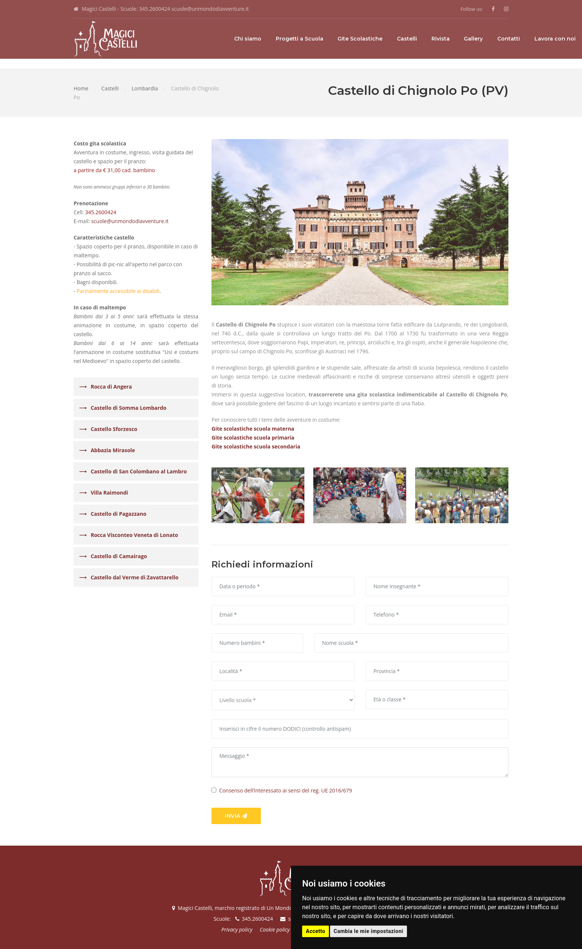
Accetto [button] (315, 931)
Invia (236, 816)
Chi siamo (179, 38)
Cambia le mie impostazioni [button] (368, 931)
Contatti (440, 38)
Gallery (405, 38)
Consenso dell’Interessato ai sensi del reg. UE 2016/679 (285, 790)
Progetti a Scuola (231, 38)
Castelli (339, 38)
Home (81, 88)
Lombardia (145, 88)
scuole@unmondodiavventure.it (210, 8)
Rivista (372, 38)
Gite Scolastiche (291, 38)
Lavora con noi (487, 38)
